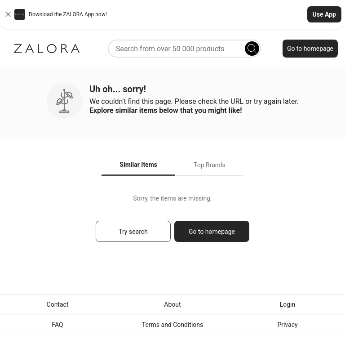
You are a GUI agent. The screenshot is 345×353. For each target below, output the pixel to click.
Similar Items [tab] (138, 164)
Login (288, 304)
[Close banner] (8, 14)
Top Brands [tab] (210, 165)
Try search (133, 231)
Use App (324, 14)
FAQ (57, 324)
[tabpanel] (172, 222)
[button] (172, 14)
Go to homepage (310, 48)
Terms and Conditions (172, 324)
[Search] (252, 48)
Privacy (287, 324)
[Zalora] (46, 48)
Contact (58, 304)
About (172, 304)
